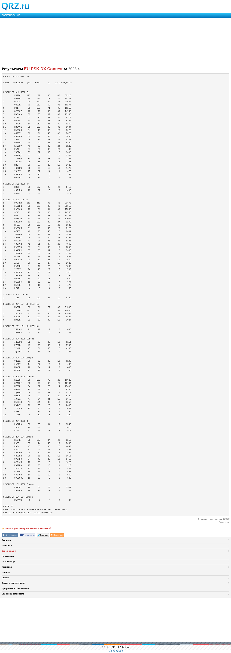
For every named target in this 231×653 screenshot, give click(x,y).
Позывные (7, 545)
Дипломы (6, 540)
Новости (6, 572)
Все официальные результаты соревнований (28, 528)
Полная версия (115, 651)
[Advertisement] (95, 41)
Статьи (5, 577)
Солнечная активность (13, 594)
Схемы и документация (13, 583)
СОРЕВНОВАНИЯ (11, 15)
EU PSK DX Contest (43, 68)
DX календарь (8, 561)
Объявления (8, 556)
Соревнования (9, 551)
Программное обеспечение (15, 588)
